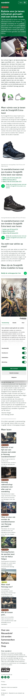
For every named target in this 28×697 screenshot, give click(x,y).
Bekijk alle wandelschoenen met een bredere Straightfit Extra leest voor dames (16, 186)
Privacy (3, 681)
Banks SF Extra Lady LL (10, 179)
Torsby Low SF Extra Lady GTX (11, 178)
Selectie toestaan (14, 373)
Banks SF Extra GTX (9, 231)
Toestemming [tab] (5, 322)
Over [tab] (23, 322)
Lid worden (6, 637)
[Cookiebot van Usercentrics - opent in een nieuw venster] (20, 319)
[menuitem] (5, 2)
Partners (5, 643)
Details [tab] (14, 322)
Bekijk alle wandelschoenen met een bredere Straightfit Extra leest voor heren (16, 237)
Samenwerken (8, 640)
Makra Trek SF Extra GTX (10, 233)
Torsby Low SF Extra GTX (10, 229)
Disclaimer (4, 684)
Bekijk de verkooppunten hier (14, 273)
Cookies (3, 690)
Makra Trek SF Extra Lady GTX (12, 181)
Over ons (5, 630)
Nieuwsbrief (6, 633)
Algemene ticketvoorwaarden (9, 687)
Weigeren (14, 377)
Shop (3, 646)
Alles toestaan (14, 368)
